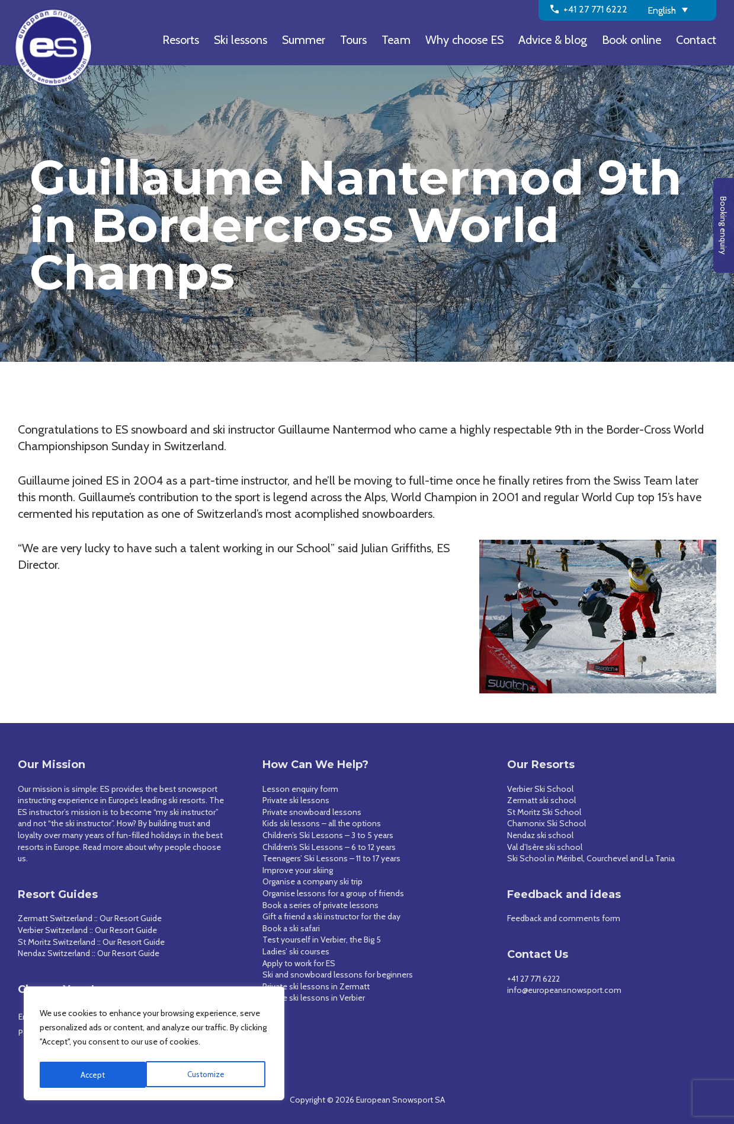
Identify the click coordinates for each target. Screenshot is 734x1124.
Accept (216, 1074)
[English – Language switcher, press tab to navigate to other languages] (677, 9)
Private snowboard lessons (311, 812)
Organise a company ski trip (312, 881)
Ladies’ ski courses (295, 951)
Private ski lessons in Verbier (313, 997)
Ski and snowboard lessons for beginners (337, 974)
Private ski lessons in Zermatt (316, 986)
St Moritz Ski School (544, 812)
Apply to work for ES (298, 963)
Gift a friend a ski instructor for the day (331, 916)
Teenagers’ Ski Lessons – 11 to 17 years (331, 858)
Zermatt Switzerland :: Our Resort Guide (90, 918)
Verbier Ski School (540, 789)
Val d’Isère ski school (544, 847)
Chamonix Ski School (546, 823)
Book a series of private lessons (320, 905)
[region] (154, 1045)
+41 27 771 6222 (533, 978)
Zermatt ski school (541, 800)
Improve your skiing (297, 870)
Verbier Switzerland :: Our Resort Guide (87, 930)
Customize (99, 1074)
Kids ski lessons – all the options (321, 823)
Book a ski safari (291, 928)
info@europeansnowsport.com (564, 990)
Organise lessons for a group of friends (333, 893)
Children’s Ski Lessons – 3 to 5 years (327, 835)
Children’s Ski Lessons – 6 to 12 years (329, 847)
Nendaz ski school (540, 835)
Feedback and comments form (563, 918)
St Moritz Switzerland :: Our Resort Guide (91, 942)
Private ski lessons (295, 800)
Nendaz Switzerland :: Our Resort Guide (88, 953)
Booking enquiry (723, 225)
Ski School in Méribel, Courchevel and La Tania (591, 858)
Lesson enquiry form (300, 789)
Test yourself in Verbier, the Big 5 (321, 939)
